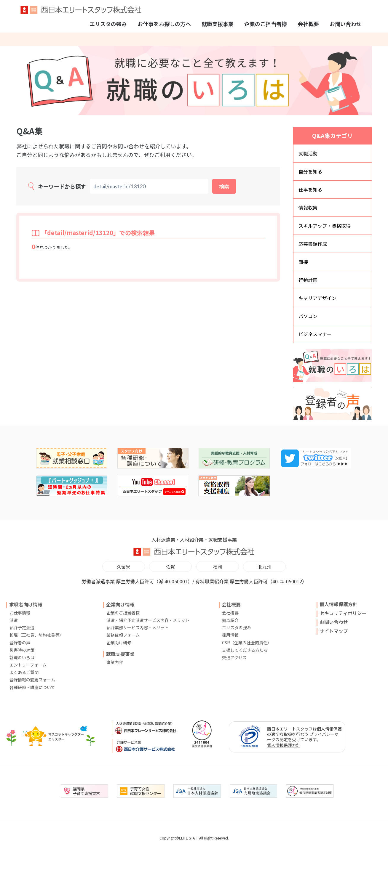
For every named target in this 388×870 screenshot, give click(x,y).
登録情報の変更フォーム (32, 680)
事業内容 (114, 662)
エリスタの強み (108, 24)
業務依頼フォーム (123, 635)
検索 (224, 186)
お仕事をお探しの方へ (164, 24)
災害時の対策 (21, 650)
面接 (303, 261)
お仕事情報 (19, 613)
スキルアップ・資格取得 (324, 225)
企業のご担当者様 (265, 24)
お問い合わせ (346, 24)
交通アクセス (234, 657)
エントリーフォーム (28, 665)
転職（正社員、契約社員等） (36, 635)
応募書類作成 (312, 243)
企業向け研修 (118, 643)
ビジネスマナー (315, 334)
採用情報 (230, 635)
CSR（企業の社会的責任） (247, 643)
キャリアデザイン (317, 297)
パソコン (307, 316)
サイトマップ (334, 630)
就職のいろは (21, 657)
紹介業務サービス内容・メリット (137, 627)
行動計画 (307, 279)
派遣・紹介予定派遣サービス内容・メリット (147, 620)
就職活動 (307, 153)
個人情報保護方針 (338, 604)
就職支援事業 (218, 24)
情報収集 (307, 207)
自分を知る (310, 171)
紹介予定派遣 (21, 627)
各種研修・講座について (32, 687)
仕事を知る (310, 189)
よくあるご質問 (24, 672)
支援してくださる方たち (245, 650)
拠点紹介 (230, 620)
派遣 (13, 620)
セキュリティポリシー (343, 613)
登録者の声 (19, 643)
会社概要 (308, 24)
